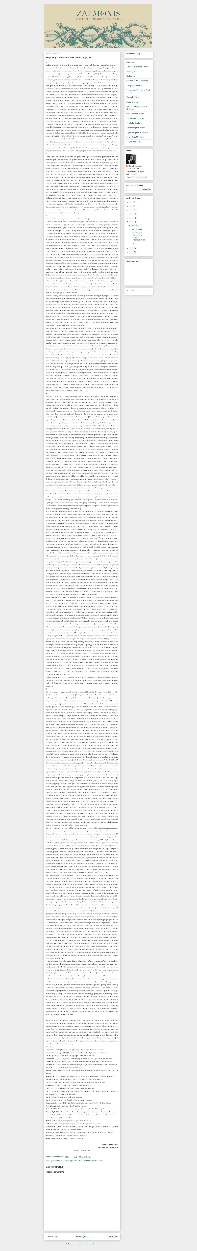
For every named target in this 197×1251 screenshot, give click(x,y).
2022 (132, 210)
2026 (132, 202)
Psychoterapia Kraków (135, 128)
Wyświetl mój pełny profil (136, 177)
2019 (132, 222)
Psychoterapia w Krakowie (137, 132)
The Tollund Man (133, 142)
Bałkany (56, 1161)
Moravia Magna (132, 102)
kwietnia (135, 229)
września (136, 225)
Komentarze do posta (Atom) (87, 1244)
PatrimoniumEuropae (135, 118)
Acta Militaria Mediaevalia (137, 67)
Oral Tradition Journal (135, 114)
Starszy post (112, 1236)
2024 (132, 206)
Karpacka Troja (132, 97)
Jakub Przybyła (135, 166)
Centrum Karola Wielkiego (137, 81)
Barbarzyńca (131, 76)
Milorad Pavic (97, 1161)
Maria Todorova (85, 1161)
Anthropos (130, 71)
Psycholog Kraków (134, 123)
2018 (132, 248)
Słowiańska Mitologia (135, 137)
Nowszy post (52, 1236)
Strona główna (82, 1236)
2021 (132, 214)
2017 (132, 252)
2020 (132, 218)
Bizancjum (64, 1161)
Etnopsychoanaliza (134, 85)
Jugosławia (74, 1161)
